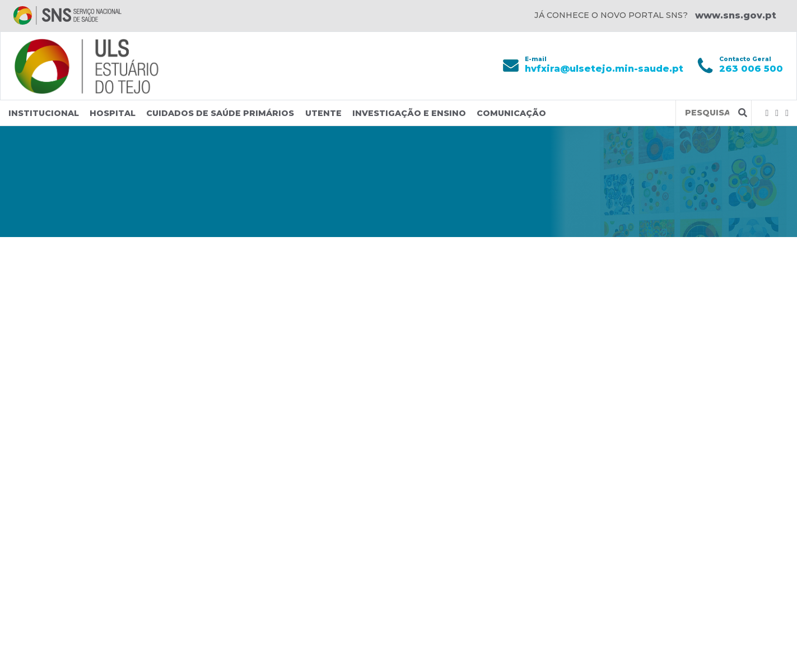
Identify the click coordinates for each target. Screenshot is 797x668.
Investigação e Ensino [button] (409, 113)
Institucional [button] (43, 113)
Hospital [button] (113, 113)
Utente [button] (323, 113)
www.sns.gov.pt (735, 15)
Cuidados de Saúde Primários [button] (220, 113)
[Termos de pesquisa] (707, 113)
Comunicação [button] (511, 113)
